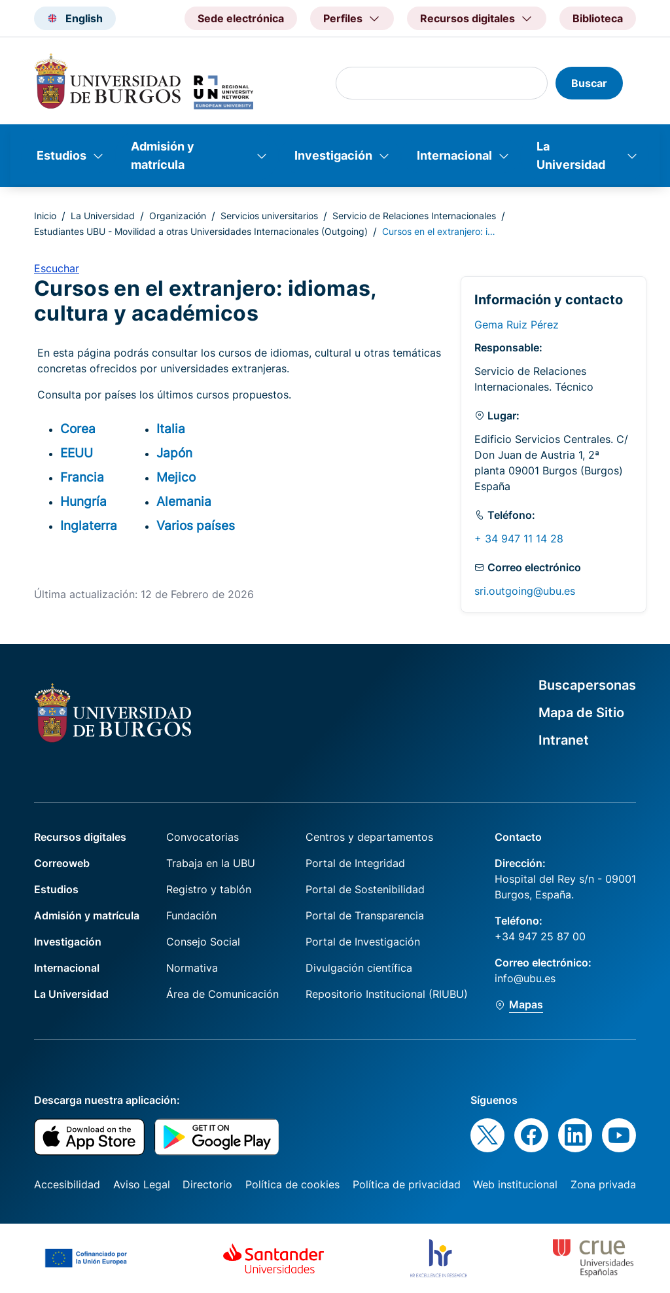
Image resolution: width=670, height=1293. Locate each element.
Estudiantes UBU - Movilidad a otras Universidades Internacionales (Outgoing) (201, 231)
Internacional (454, 155)
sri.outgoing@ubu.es (524, 590)
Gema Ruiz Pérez (516, 324)
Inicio (45, 215)
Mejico (176, 477)
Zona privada (603, 1184)
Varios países (195, 525)
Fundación (191, 915)
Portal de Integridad (355, 863)
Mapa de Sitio (581, 712)
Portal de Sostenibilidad (365, 889)
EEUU (76, 453)
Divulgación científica (359, 967)
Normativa (192, 967)
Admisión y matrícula (162, 155)
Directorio (207, 1184)
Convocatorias (202, 836)
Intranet (563, 740)
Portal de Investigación (363, 941)
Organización (177, 215)
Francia (82, 477)
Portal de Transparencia (365, 915)
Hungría (83, 501)
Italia (170, 428)
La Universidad (571, 155)
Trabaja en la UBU (210, 863)
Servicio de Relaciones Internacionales (414, 215)
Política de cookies (292, 1184)
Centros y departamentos (369, 836)
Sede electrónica (241, 18)
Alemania (183, 501)
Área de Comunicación (222, 994)
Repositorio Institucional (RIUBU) (387, 994)
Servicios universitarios (269, 215)
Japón (174, 453)
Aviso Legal (141, 1184)
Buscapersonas (587, 685)
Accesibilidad (67, 1184)
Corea (78, 428)
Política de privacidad (407, 1184)
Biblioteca (598, 18)
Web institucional (515, 1184)
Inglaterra (88, 525)
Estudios (61, 155)
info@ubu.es (525, 978)
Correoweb (62, 863)
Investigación (333, 155)
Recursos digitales (80, 836)
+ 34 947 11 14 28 (518, 538)
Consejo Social (203, 941)
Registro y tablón (208, 889)
